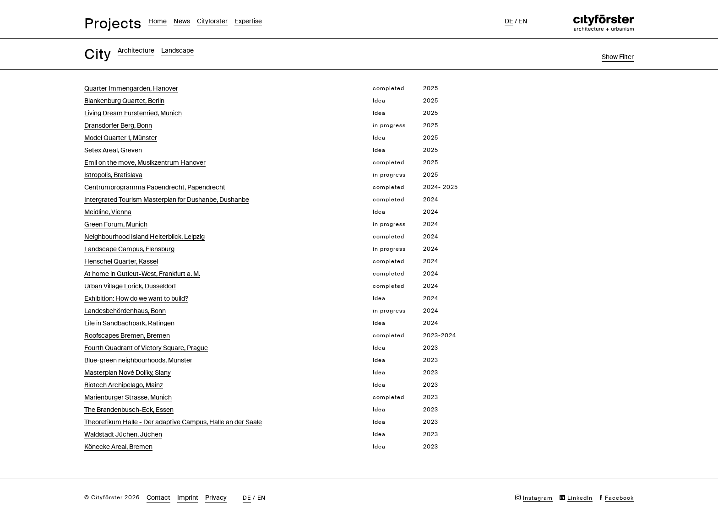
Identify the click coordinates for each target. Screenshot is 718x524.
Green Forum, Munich (115, 224)
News (182, 21)
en (523, 21)
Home (157, 21)
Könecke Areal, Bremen (118, 446)
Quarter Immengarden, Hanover (131, 88)
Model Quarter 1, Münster (120, 137)
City (97, 54)
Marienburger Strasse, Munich (128, 397)
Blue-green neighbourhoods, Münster (138, 360)
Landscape (177, 50)
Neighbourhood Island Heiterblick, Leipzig (144, 236)
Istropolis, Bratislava (113, 174)
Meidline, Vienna (107, 212)
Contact (158, 497)
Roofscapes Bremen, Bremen (127, 335)
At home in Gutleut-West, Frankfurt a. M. (142, 273)
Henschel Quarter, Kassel (121, 261)
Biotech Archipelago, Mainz (123, 385)
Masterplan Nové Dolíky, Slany (127, 372)
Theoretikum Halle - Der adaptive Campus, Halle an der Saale (173, 422)
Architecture (136, 50)
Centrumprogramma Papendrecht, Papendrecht (154, 187)
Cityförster (212, 21)
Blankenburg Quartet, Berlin (124, 100)
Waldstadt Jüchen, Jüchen (123, 434)
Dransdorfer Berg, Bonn (118, 125)
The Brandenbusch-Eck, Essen (129, 409)
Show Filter (618, 56)
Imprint (187, 497)
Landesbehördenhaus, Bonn (125, 310)
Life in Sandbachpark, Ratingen (129, 323)
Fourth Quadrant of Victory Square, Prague (146, 347)
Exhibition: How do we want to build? (136, 298)
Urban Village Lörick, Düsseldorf (130, 286)
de (509, 21)
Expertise (248, 21)
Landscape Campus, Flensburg (129, 249)
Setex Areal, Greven (113, 150)
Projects (112, 23)
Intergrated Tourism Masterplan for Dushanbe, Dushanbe (166, 199)
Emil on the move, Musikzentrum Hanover (145, 162)
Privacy (216, 497)
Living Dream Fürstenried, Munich (133, 113)
